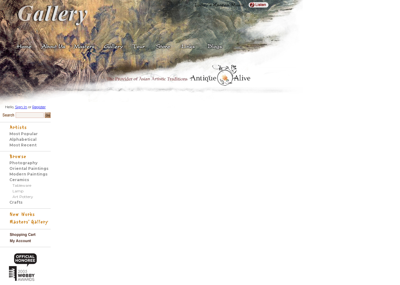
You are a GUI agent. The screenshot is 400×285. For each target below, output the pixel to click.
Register (39, 107)
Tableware (21, 185)
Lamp (17, 191)
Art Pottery (22, 196)
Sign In (21, 107)
